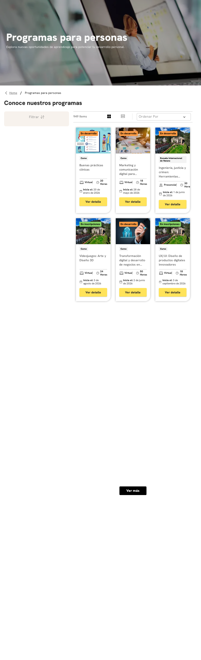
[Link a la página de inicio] (13, 93)
